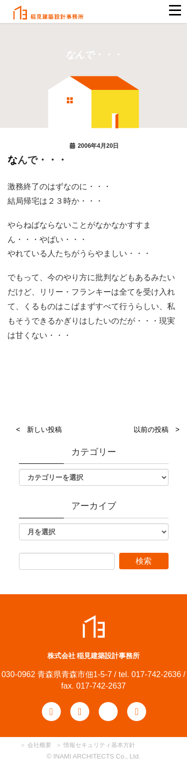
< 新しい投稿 (39, 429)
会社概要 (38, 745)
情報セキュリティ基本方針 (99, 745)
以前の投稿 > (157, 429)
